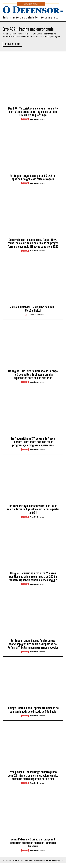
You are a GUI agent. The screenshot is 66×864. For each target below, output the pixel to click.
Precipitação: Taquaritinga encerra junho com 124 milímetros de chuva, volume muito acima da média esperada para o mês (33, 775)
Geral (25, 315)
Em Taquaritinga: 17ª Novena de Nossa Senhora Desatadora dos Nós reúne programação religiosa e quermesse (33, 442)
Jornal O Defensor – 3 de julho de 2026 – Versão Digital (33, 308)
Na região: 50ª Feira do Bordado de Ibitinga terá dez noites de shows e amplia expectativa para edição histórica (33, 374)
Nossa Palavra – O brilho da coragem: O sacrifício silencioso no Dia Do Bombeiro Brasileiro (33, 843)
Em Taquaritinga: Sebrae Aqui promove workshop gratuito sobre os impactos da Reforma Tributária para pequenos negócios (33, 644)
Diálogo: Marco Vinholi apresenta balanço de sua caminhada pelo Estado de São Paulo (33, 709)
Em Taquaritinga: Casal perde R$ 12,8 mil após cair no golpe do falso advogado (33, 177)
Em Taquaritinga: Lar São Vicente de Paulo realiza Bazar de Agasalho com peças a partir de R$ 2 (33, 509)
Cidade (25, 119)
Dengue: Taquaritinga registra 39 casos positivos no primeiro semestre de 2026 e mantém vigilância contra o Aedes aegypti (33, 576)
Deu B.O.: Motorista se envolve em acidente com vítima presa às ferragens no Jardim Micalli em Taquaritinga (33, 112)
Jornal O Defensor (37, 119)
